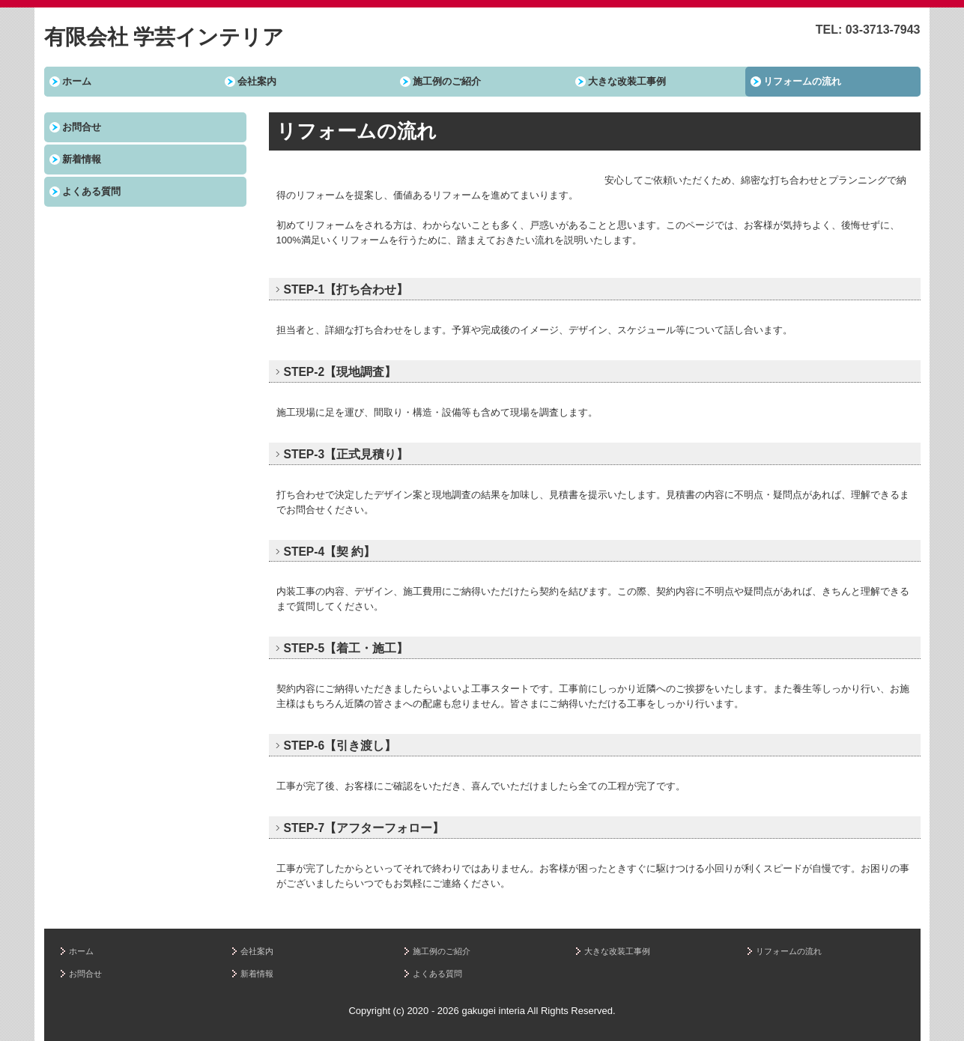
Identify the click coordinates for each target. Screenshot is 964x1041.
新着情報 (81, 159)
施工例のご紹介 (447, 81)
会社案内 (256, 81)
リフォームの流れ (802, 81)
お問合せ (81, 127)
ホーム (76, 81)
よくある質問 (91, 191)
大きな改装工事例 (627, 81)
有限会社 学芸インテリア (164, 37)
